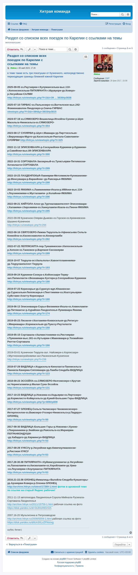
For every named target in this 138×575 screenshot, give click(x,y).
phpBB (62, 559)
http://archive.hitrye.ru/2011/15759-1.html (30, 504)
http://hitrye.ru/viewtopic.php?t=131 (28, 387)
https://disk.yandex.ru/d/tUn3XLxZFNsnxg (30, 522)
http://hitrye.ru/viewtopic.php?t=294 (26, 224)
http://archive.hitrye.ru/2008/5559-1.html (29, 518)
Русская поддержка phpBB (69, 562)
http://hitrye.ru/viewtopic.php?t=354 (28, 125)
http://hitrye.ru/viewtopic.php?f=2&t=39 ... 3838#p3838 (39, 97)
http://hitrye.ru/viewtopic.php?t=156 (26, 359)
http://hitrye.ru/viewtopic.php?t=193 (28, 267)
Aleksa (97, 74)
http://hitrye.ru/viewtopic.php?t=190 (28, 281)
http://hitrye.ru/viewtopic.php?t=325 (41, 140)
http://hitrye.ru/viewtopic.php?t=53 (27, 440)
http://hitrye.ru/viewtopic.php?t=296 (28, 196)
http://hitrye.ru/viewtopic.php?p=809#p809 (32, 401)
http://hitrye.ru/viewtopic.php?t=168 (28, 327)
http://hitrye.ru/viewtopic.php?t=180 (28, 299)
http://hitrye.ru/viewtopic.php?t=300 (28, 154)
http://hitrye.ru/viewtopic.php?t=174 (28, 313)
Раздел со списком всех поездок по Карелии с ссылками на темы (63, 38)
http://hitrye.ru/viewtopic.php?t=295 (28, 210)
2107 (107, 78)
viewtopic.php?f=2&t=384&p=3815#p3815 (31, 111)
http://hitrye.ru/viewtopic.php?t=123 (28, 373)
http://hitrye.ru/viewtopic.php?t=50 (27, 419)
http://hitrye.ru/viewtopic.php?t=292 (28, 239)
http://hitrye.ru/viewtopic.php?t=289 (28, 253)
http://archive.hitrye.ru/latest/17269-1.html (32, 486)
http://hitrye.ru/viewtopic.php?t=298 (28, 182)
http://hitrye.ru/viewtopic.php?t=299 (28, 168)
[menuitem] (23, 24)
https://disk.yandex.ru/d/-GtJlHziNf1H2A (29, 507)
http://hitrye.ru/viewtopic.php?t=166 (28, 345)
